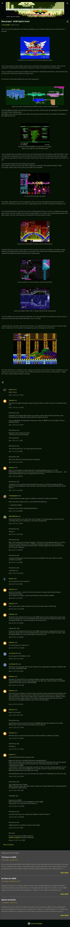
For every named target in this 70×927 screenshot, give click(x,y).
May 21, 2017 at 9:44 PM (16, 704)
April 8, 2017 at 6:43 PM (16, 598)
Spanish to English (14, 837)
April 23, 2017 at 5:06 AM (16, 637)
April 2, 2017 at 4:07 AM (16, 534)
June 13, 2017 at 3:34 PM (16, 749)
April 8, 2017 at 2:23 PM (16, 584)
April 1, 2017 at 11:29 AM (16, 395)
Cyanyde (11, 400)
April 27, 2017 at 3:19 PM (16, 659)
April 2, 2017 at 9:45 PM (16, 550)
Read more (65, 873)
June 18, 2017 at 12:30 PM (16, 806)
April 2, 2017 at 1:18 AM (16, 523)
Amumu (11, 578)
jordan (10, 754)
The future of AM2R (8, 857)
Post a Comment (8, 844)
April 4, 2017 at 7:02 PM (16, 562)
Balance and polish (8, 900)
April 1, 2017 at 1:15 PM (16, 440)
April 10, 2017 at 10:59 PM (16, 609)
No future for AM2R (8, 878)
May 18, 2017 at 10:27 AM (16, 685)
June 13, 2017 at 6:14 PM (16, 776)
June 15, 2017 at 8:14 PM (16, 790)
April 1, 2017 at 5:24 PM (16, 476)
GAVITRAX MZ (13, 516)
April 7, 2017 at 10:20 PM (16, 573)
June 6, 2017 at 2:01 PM (16, 715)
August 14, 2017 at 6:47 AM (17, 840)
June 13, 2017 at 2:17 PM (16, 727)
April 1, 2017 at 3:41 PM (16, 462)
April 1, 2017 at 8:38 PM (16, 511)
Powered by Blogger (35, 923)
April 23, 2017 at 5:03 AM (16, 623)
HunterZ (11, 389)
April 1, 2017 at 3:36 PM (16, 451)
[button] (67, 21)
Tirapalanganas (13, 496)
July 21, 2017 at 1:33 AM (16, 828)
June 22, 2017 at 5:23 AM (16, 817)
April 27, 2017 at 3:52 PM (16, 671)
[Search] (67, 3)
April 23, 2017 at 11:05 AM (16, 648)
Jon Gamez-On (13, 653)
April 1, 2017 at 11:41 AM (16, 407)
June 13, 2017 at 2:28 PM (16, 738)
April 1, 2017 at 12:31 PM (16, 425)
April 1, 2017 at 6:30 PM (16, 490)
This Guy (11, 733)
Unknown (11, 467)
